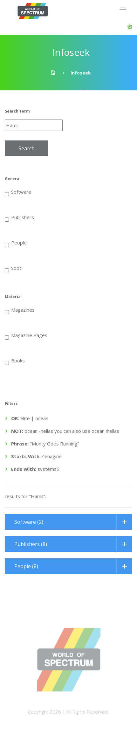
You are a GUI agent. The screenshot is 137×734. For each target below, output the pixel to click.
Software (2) (28, 521)
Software (18, 191)
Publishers (19, 217)
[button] (129, 27)
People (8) (26, 566)
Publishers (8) (30, 544)
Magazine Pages (26, 335)
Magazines (20, 309)
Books (15, 360)
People (16, 242)
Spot (13, 267)
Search (26, 148)
